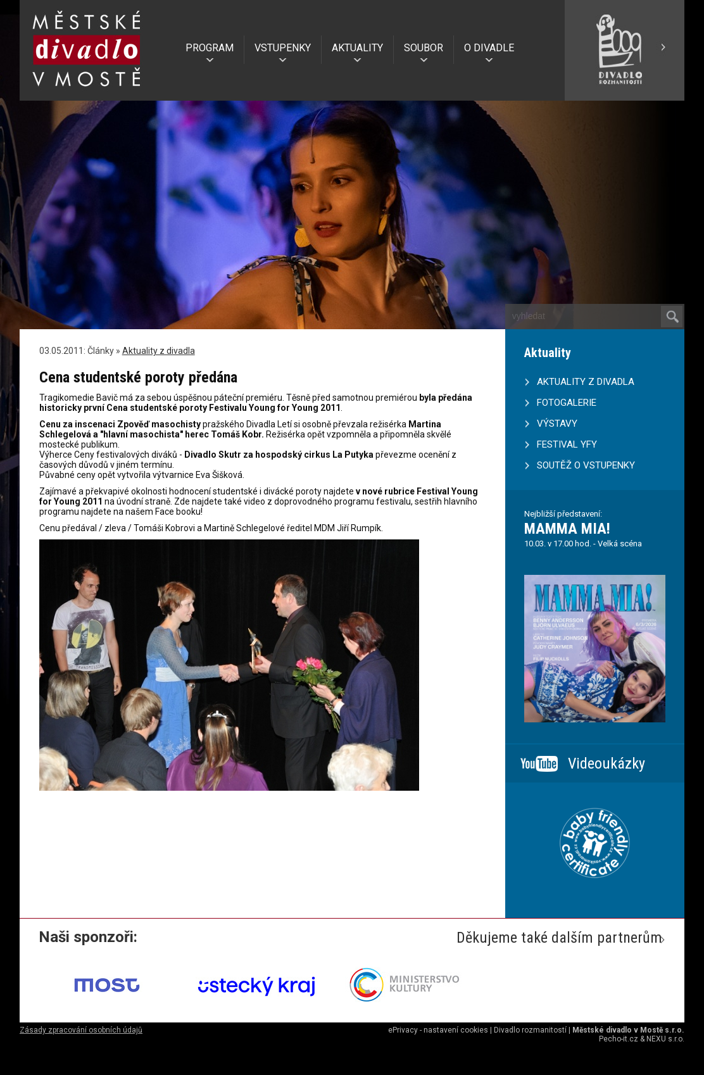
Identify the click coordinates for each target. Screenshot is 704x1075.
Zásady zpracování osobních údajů (81, 1030)
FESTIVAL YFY (567, 444)
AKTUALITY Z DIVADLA (585, 381)
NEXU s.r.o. (665, 1038)
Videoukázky (606, 763)
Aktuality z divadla (158, 351)
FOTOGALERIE (566, 402)
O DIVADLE (489, 48)
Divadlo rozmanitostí (530, 1030)
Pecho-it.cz (618, 1038)
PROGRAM (209, 48)
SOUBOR (423, 48)
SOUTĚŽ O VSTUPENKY (586, 465)
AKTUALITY (357, 48)
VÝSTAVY (557, 423)
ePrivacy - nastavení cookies (438, 1030)
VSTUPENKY (283, 48)
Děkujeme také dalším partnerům (559, 937)
